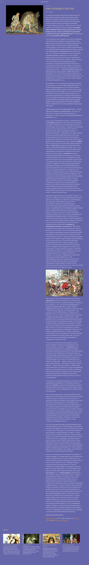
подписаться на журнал (61, 521)
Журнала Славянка (51, 519)
